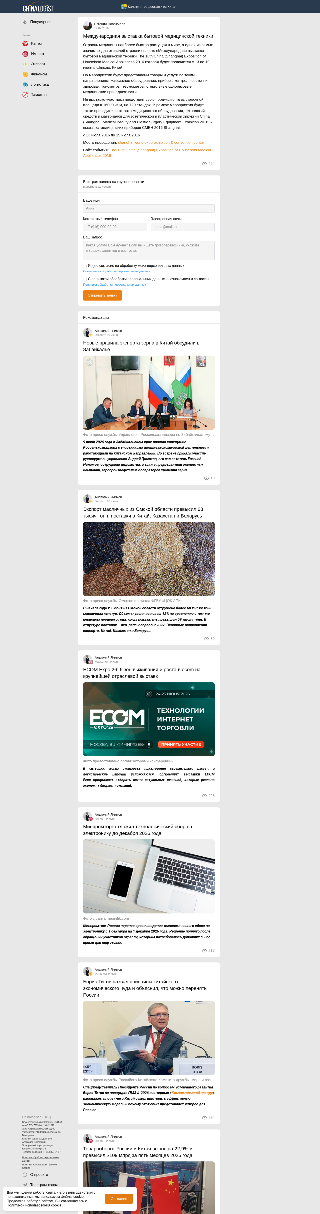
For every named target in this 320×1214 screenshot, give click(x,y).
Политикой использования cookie (34, 1205)
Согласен (119, 1199)
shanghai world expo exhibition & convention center (161, 142)
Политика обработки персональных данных (40, 1159)
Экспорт (100, 334)
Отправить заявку (102, 295)
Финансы (101, 973)
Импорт (100, 818)
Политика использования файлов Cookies (39, 1166)
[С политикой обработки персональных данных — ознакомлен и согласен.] (85, 279)
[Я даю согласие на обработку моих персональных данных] (85, 266)
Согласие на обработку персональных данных (116, 271)
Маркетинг (102, 661)
